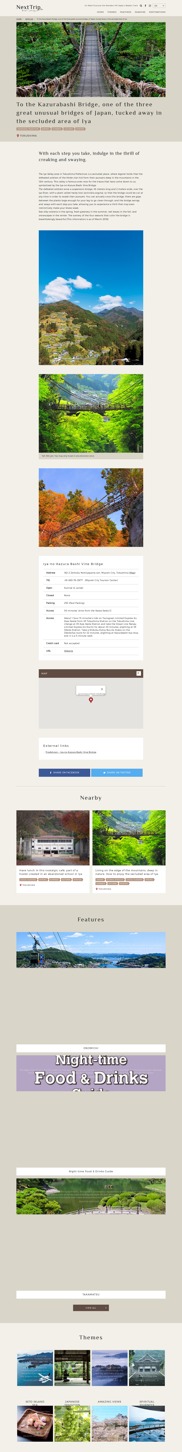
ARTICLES (29, 19)
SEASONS (140, 12)
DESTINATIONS (157, 12)
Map (132, 572)
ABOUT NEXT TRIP (64, 1430)
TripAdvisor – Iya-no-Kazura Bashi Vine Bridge (71, 753)
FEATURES (125, 12)
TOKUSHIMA (28, 135)
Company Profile (86, 1430)
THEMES (112, 12)
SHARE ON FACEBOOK (66, 774)
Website (68, 651)
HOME (100, 12)
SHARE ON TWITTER (119, 774)
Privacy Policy (108, 1430)
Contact (123, 1430)
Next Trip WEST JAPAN (29, 8)
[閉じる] (102, 690)
